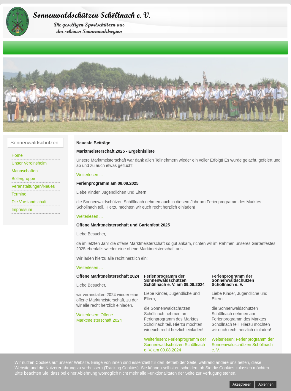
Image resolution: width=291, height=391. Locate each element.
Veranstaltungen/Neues (33, 186)
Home (17, 155)
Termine (19, 194)
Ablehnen (265, 384)
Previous (6, 93)
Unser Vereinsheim (29, 163)
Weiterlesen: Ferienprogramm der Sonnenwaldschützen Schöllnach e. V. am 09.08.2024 (175, 344)
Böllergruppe (23, 178)
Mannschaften (25, 170)
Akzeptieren (242, 384)
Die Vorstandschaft (29, 201)
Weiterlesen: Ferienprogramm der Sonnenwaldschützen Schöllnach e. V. (243, 344)
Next (285, 93)
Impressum (22, 209)
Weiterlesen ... (89, 174)
